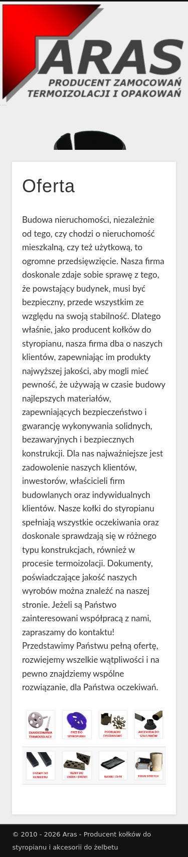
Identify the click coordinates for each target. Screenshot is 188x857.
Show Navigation (152, 54)
